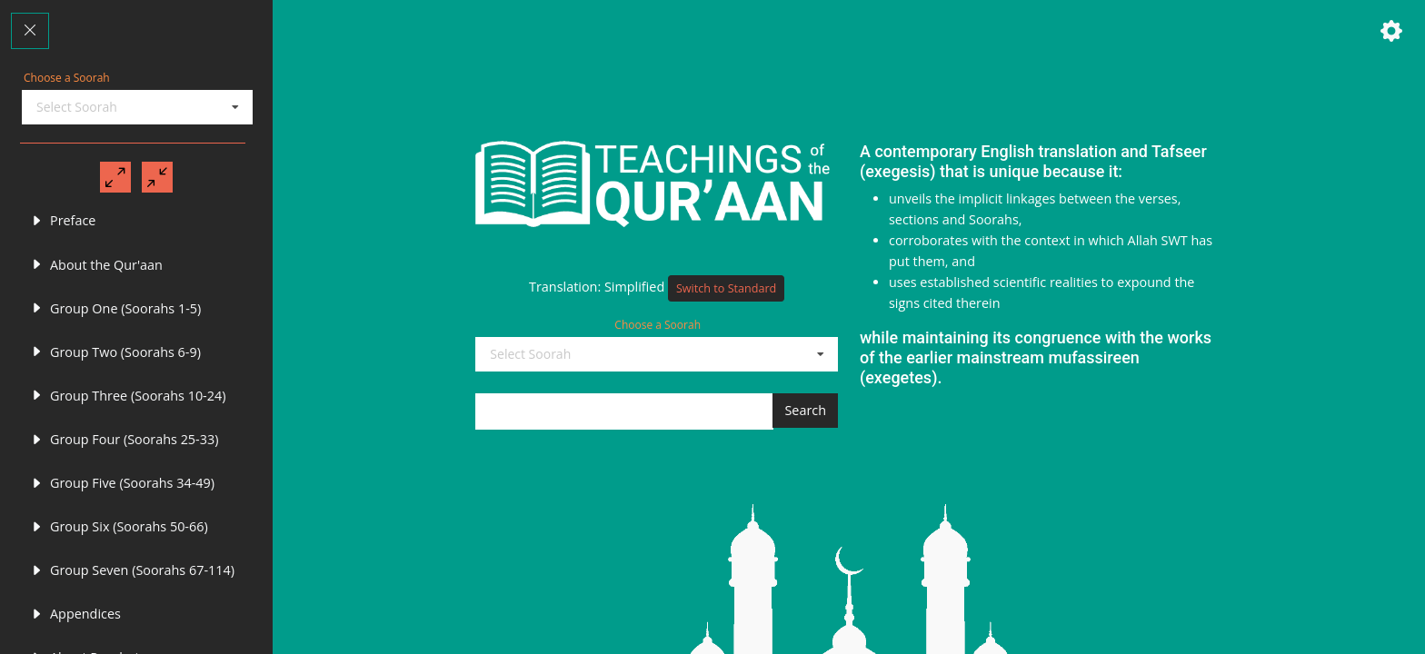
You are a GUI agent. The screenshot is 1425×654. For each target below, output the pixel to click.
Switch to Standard (726, 293)
